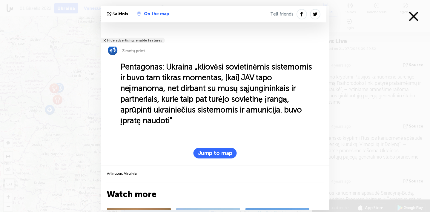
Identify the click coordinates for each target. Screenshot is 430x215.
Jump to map (215, 153)
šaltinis (118, 14)
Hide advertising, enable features (134, 40)
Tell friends (282, 14)
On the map (153, 13)
